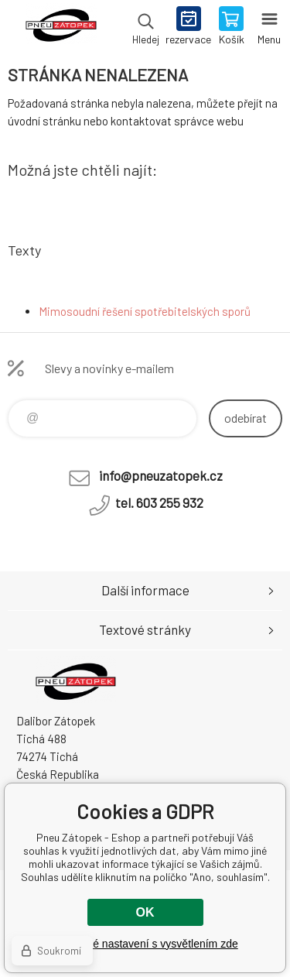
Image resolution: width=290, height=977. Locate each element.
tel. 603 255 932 (159, 502)
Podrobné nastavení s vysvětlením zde (144, 944)
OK (145, 912)
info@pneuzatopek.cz (161, 475)
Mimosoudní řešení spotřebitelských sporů (145, 311)
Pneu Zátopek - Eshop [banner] (61, 27)
